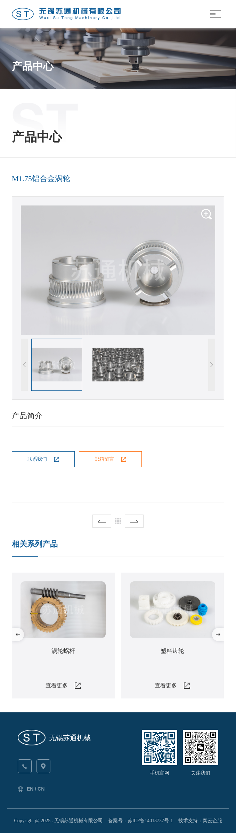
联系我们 (37, 459)
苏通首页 (32, 49)
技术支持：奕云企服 (200, 820)
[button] (211, 365)
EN (30, 789)
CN (41, 789)
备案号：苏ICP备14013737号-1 (140, 820)
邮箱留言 (104, 459)
